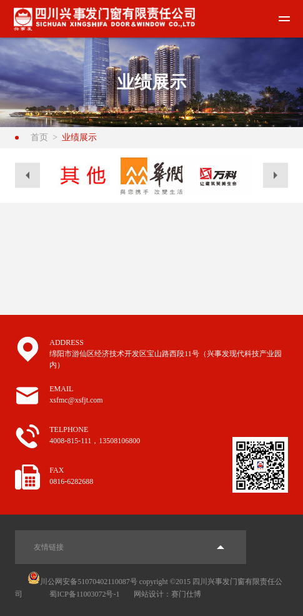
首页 (39, 137)
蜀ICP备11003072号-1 (84, 594)
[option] (83, 175)
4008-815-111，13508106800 (94, 440)
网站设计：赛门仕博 (167, 594)
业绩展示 (79, 137)
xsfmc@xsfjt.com (75, 400)
